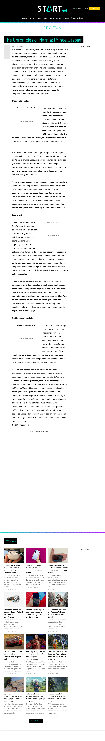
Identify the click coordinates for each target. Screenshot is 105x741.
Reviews (25, 18)
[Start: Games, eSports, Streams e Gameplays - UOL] (50, 9)
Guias (40, 18)
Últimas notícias (77, 18)
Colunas (66, 18)
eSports (33, 18)
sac (74, 8)
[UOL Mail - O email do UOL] (78, 8)
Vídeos (58, 18)
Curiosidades (49, 18)
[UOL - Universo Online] (64, 10)
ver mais (36, 721)
